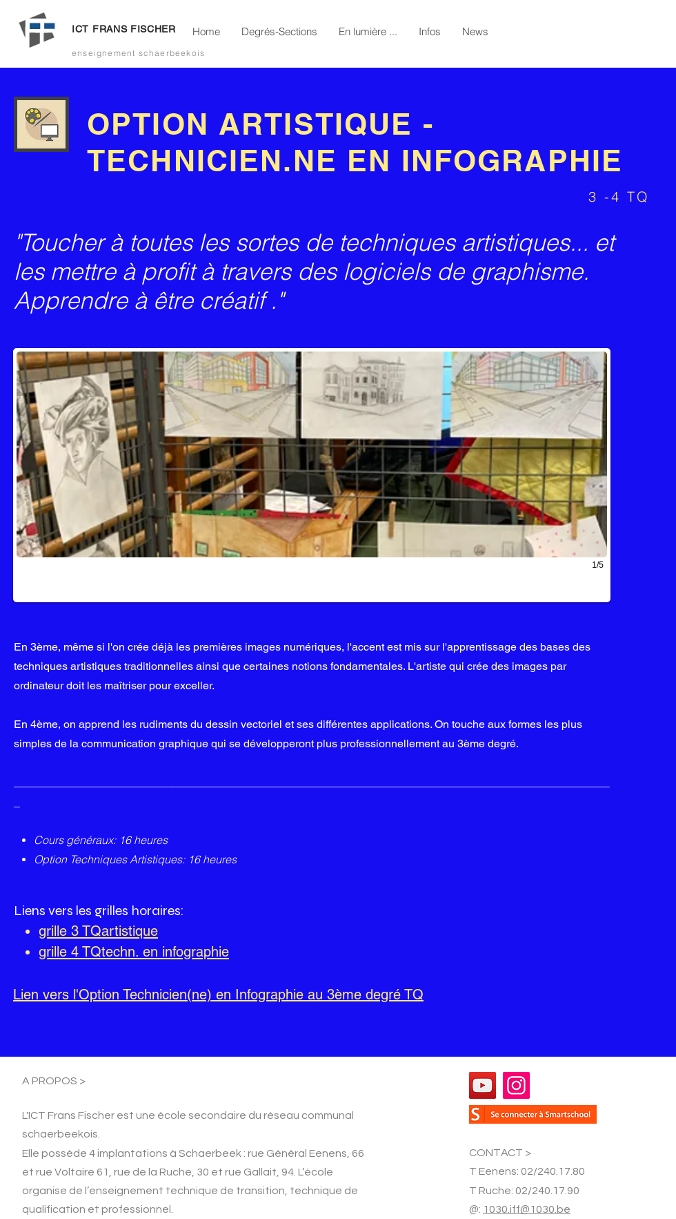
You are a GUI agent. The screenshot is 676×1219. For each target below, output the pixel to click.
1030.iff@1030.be (526, 1209)
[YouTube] (482, 1085)
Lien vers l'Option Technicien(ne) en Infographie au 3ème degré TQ (218, 994)
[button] (279, 32)
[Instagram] (516, 1085)
